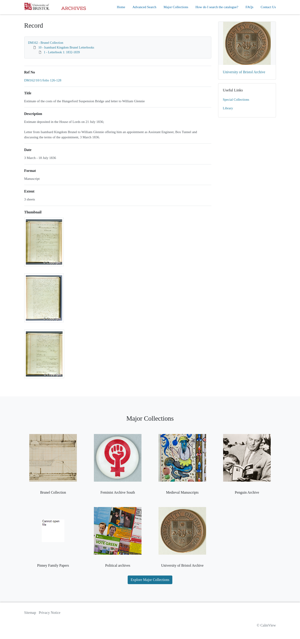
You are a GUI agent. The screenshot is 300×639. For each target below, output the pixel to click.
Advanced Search (144, 7)
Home (121, 7)
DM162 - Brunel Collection (45, 42)
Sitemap (30, 613)
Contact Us (268, 7)
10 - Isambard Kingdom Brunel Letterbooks (66, 47)
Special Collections (236, 99)
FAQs (250, 7)
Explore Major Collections (150, 580)
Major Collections (175, 7)
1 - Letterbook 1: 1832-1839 (62, 52)
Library (228, 108)
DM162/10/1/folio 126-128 (42, 80)
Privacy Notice (50, 613)
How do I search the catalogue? (216, 7)
